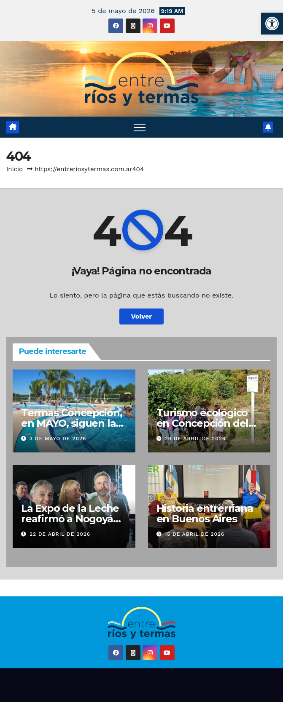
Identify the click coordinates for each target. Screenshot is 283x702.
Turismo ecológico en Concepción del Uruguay (202, 423)
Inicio (14, 169)
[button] (272, 24)
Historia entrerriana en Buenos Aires (204, 513)
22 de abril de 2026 (60, 534)
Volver (141, 316)
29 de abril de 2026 (195, 438)
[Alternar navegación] (139, 127)
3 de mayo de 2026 (58, 438)
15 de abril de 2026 (194, 534)
